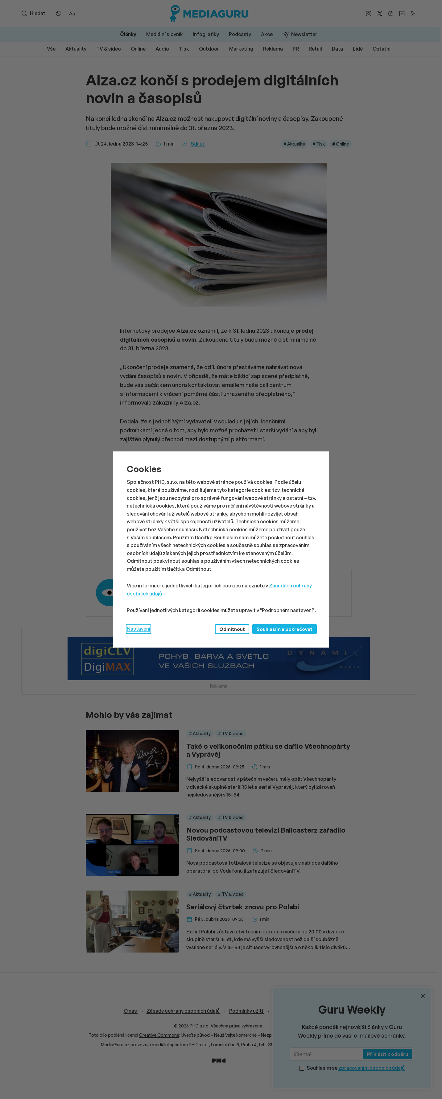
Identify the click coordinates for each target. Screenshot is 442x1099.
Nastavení (138, 629)
